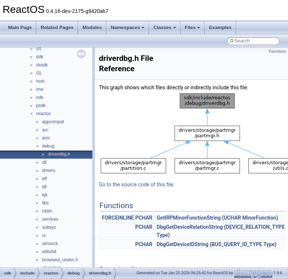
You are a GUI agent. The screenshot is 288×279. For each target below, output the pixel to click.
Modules (92, 27)
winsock (50, 243)
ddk (39, 56)
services (50, 219)
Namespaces (128, 27)
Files (192, 27)
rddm (47, 211)
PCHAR (143, 218)
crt (38, 48)
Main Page (20, 27)
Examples (220, 27)
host (40, 81)
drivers (48, 170)
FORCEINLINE (118, 218)
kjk (45, 194)
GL (39, 73)
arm (46, 138)
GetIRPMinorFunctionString (189, 218)
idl (44, 186)
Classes (164, 27)
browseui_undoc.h (60, 259)
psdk (40, 105)
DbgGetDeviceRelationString (190, 227)
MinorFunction (259, 218)
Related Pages (57, 27)
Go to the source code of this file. (137, 184)
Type (162, 235)
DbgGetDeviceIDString (182, 244)
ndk (39, 97)
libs (45, 203)
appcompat (53, 121)
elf (44, 178)
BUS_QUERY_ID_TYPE (237, 244)
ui (43, 235)
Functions (277, 51)
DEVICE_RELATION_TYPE (255, 227)
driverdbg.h (59, 154)
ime (39, 89)
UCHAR (232, 218)
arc (45, 129)
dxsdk (42, 65)
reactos (43, 113)
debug (48, 146)
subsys (49, 227)
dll (44, 162)
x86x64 (49, 251)
